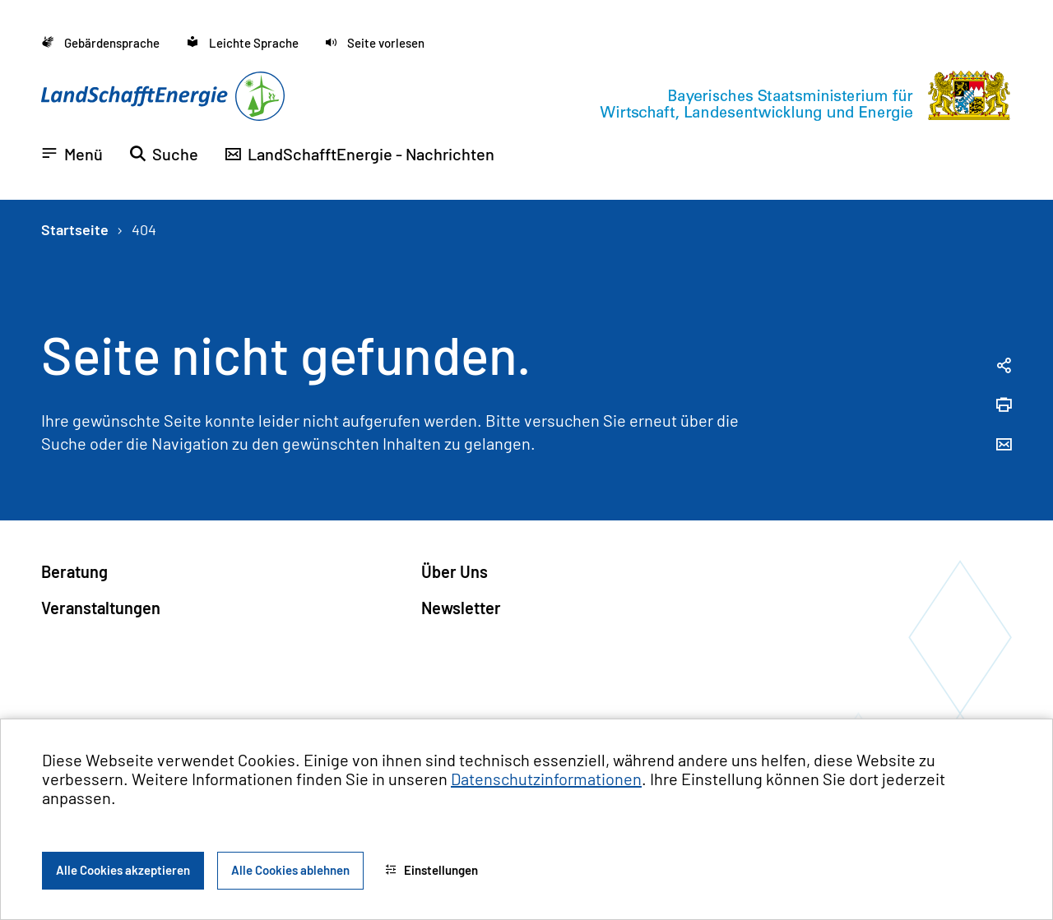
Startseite (75, 229)
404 (144, 229)
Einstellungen (431, 869)
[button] (374, 43)
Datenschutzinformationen (546, 778)
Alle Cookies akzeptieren (123, 869)
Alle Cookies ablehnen (290, 869)
